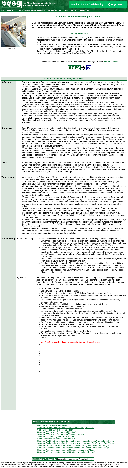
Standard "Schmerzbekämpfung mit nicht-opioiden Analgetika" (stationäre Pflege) (73, 445)
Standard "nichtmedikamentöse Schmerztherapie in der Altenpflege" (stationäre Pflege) (75, 443)
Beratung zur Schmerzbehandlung (52, 425)
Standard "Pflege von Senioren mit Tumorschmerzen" (60, 434)
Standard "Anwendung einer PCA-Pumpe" (55, 436)
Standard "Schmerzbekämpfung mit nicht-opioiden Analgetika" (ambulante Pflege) (73, 448)
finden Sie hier (93, 342)
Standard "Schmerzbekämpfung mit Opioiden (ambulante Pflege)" (66, 452)
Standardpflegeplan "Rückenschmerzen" (55, 430)
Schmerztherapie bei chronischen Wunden (56, 439)
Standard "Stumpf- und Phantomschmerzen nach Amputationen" (65, 428)
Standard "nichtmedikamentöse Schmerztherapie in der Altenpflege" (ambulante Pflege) (75, 441)
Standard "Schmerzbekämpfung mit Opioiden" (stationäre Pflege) (66, 450)
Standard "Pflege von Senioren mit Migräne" (56, 432)
